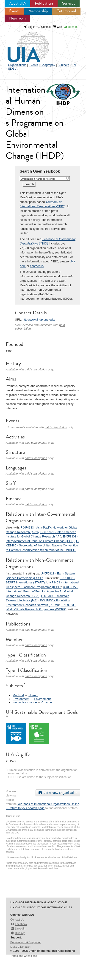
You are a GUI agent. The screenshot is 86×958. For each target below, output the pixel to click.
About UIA (17, 3)
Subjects (63, 65)
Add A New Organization (58, 793)
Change (47, 702)
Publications (44, 3)
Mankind (18, 695)
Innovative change (25, 702)
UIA (23, 44)
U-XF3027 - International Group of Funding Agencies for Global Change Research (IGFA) (42, 591)
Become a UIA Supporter (25, 942)
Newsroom (17, 18)
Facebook (18, 924)
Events (14, 11)
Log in (32, 26)
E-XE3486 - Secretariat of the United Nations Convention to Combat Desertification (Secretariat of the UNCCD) (42, 545)
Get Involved (66, 11)
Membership (38, 11)
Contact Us (17, 919)
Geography (47, 65)
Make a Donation (20, 946)
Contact (44, 26)
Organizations (17, 65)
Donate (70, 26)
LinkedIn (17, 928)
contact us (37, 266)
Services (68, 3)
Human (33, 695)
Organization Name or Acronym (38, 178)
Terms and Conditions (23, 956)
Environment (21, 699)
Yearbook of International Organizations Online (48, 804)
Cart (57, 26)
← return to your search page (25, 808)
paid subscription (36, 369)
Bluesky (17, 933)
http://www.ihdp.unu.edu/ (38, 319)
